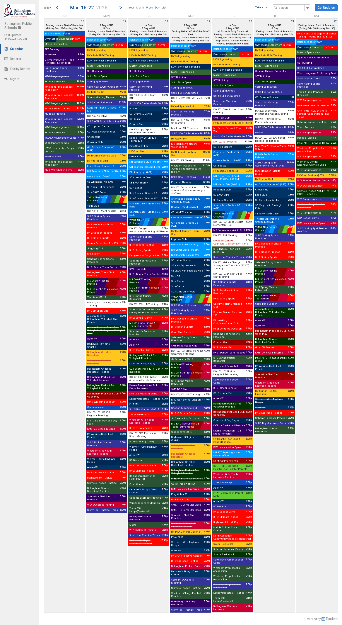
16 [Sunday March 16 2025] (82, 21)
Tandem (332, 619)
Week (149, 7)
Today (47, 7)
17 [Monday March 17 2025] (124, 21)
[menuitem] (131, 8)
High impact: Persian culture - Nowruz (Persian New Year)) (233, 42)
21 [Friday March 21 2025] (292, 21)
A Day (148, 25)
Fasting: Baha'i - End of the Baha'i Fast (191, 33)
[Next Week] (120, 7)
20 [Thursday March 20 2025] (250, 21)
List (164, 7)
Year (131, 7)
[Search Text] (291, 7)
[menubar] (147, 7)
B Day (106, 28)
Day (157, 7)
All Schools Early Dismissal (232, 31)
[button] (89, 7)
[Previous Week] (57, 7)
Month (140, 7)
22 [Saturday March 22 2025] (335, 21)
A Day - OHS (106, 25)
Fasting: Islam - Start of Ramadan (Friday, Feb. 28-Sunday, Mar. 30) (106, 33)
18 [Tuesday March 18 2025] (166, 21)
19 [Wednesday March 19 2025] (208, 21)
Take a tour (261, 7)
